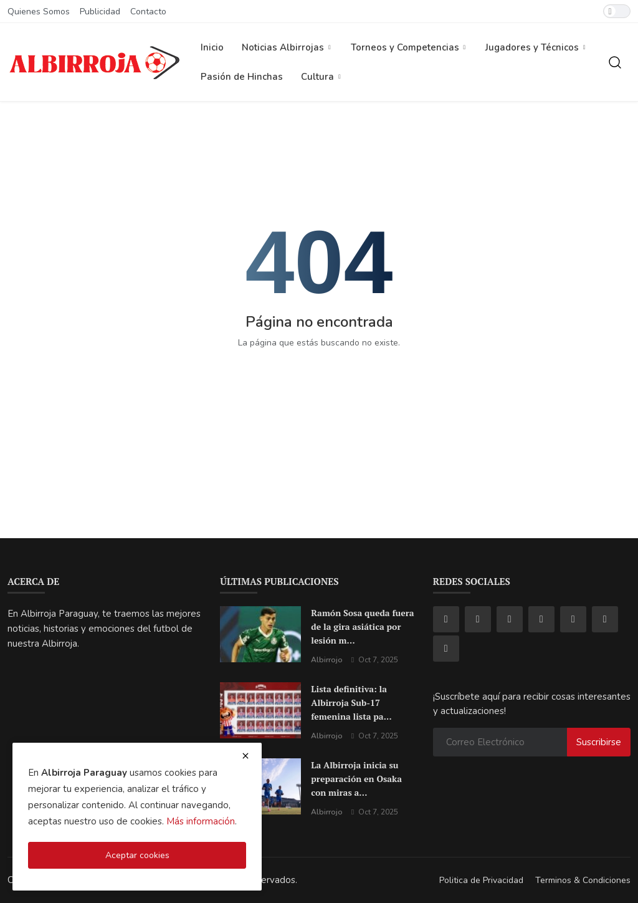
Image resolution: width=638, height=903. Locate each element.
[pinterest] (605, 619)
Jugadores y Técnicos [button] (536, 47)
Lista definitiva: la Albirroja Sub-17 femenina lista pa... (351, 702)
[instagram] (478, 619)
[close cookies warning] (245, 756)
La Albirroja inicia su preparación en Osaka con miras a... (356, 778)
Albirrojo (327, 660)
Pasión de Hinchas (242, 76)
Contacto (148, 11)
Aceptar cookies (137, 855)
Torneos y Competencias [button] (409, 47)
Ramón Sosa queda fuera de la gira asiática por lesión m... (362, 626)
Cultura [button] (322, 76)
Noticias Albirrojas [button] (287, 47)
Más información (200, 821)
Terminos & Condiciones (583, 880)
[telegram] (573, 619)
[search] (615, 62)
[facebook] (446, 619)
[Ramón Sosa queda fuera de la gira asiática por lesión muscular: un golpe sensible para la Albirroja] (260, 634)
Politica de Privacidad (481, 880)
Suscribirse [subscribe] (598, 742)
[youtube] (541, 619)
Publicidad (100, 11)
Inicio (212, 47)
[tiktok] (510, 619)
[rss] (446, 648)
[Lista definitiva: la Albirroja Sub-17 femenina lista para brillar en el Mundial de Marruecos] (260, 710)
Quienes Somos (38, 11)
